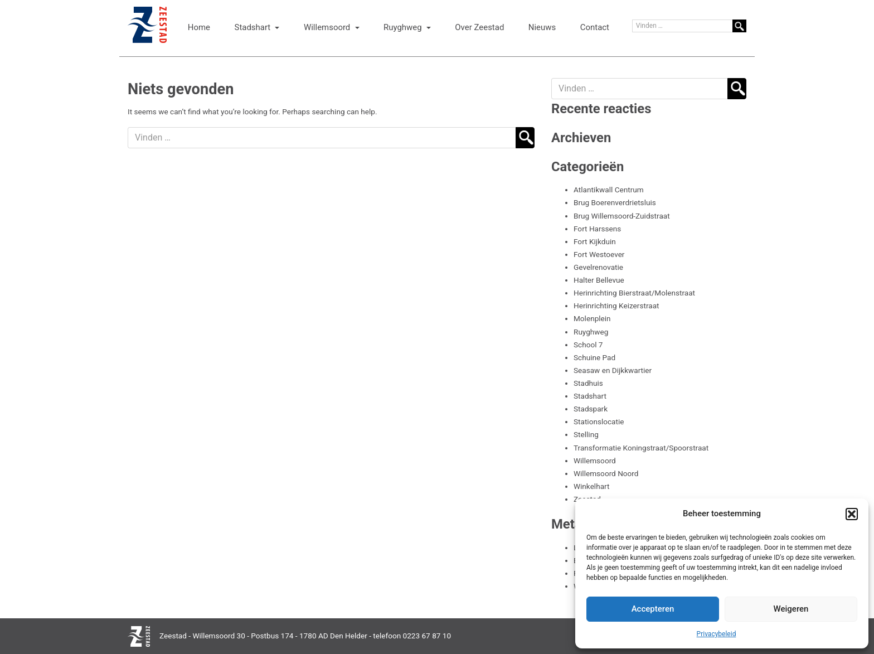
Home (199, 27)
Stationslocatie (599, 421)
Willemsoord (328, 27)
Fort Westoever (599, 254)
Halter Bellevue (599, 279)
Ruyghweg (403, 27)
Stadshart (254, 27)
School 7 (588, 344)
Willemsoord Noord (606, 473)
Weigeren (791, 609)
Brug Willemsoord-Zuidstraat (622, 215)
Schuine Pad (594, 357)
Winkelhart (591, 486)
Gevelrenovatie (598, 267)
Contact (594, 27)
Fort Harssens (597, 228)
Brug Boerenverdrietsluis (615, 202)
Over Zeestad (479, 27)
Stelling (586, 434)
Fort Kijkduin (595, 241)
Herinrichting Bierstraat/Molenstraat (634, 292)
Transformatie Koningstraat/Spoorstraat (641, 447)
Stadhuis (588, 383)
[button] (851, 514)
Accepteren (653, 609)
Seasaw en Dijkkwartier (613, 370)
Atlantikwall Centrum (609, 189)
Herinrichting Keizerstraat (616, 305)
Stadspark (591, 408)
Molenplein (592, 318)
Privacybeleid (716, 634)
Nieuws (542, 27)
